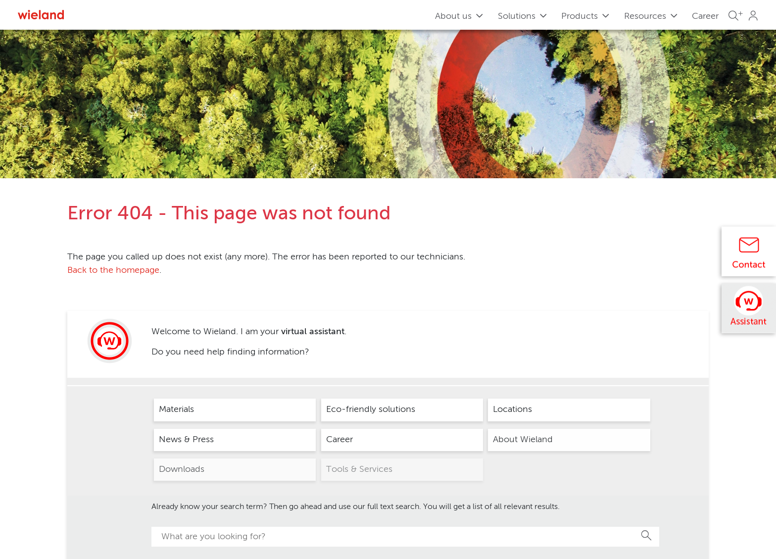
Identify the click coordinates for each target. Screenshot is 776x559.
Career (705, 16)
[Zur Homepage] (41, 14)
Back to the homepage (113, 270)
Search (647, 535)
